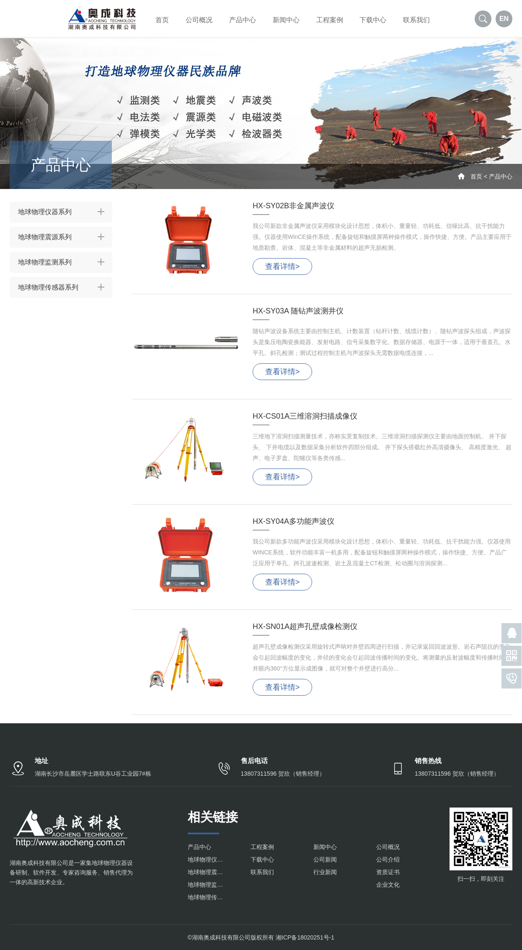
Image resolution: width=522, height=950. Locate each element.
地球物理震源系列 (45, 237)
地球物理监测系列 (45, 262)
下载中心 (372, 19)
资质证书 (388, 872)
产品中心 (242, 19)
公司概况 (199, 19)
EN (504, 18)
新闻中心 (286, 19)
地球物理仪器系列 (45, 211)
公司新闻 (325, 859)
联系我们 (416, 19)
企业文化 (388, 884)
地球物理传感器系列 (48, 287)
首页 (162, 19)
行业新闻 (325, 872)
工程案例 (329, 19)
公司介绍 (388, 859)
